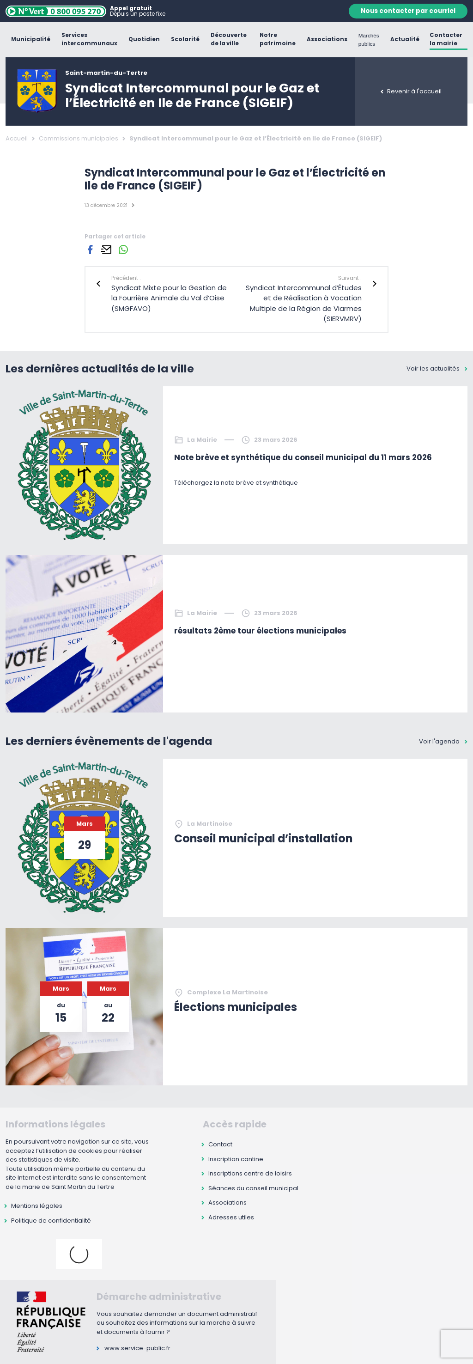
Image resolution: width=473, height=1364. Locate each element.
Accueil (17, 138)
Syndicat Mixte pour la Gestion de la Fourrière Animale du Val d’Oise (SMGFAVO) (169, 298)
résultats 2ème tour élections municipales (260, 630)
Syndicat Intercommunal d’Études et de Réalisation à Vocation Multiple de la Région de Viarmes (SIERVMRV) (304, 303)
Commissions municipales (78, 138)
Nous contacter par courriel (408, 10)
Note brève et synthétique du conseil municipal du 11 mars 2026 (303, 457)
